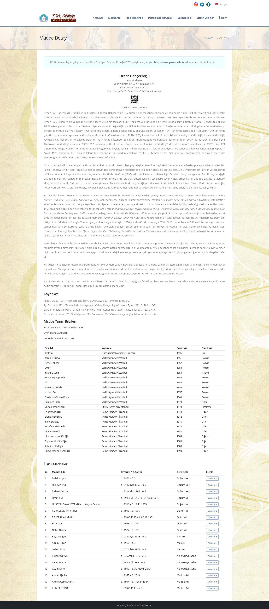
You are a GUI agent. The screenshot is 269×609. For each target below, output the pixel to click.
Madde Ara (114, 17)
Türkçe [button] (221, 4)
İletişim (223, 17)
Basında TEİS (185, 17)
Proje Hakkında (134, 17)
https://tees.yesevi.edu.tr (169, 62)
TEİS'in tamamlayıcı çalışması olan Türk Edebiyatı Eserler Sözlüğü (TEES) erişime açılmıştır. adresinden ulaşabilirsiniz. (133, 62)
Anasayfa (98, 17)
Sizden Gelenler (205, 17)
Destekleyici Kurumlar (160, 17)
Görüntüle (212, 478)
